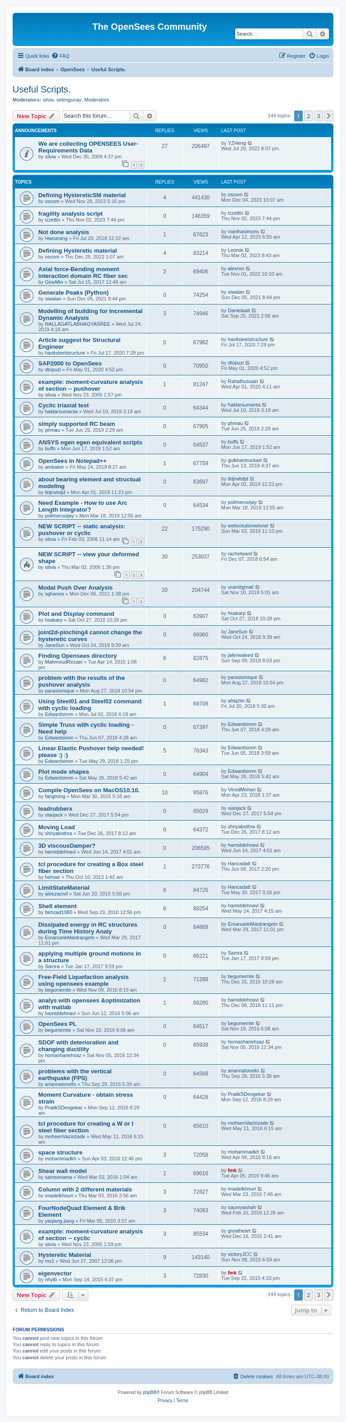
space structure (60, 1152)
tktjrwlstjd (55, 492)
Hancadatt (239, 863)
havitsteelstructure (65, 353)
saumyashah (242, 1207)
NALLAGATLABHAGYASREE (77, 324)
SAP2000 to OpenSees (70, 363)
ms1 (50, 1261)
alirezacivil (56, 893)
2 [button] (308, 116)
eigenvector (55, 1273)
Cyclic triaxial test (63, 405)
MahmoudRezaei (63, 662)
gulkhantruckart (245, 460)
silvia (48, 99)
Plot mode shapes (63, 771)
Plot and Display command (76, 613)
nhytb (51, 1279)
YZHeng (237, 143)
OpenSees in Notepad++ (72, 460)
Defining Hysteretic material (77, 250)
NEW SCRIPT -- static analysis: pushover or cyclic (81, 529)
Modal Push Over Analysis (75, 587)
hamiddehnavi (60, 851)
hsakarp (54, 620)
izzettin (52, 219)
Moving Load (56, 827)
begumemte (58, 990)
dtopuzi (53, 369)
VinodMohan (242, 789)
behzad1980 (59, 912)
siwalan (53, 298)
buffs (50, 448)
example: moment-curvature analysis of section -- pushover (90, 385)
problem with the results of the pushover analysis (81, 681)
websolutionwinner (248, 525)
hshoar (52, 877)
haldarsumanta (61, 411)
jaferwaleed (240, 655)
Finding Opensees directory (77, 655)
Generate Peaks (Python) (73, 292)
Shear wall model (62, 1171)
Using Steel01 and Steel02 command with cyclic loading (89, 704)
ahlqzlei (236, 700)
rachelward (240, 553)
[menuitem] (60, 56)
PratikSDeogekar (63, 1107)
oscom (52, 201)
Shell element (57, 906)
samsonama (58, 1177)
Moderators (96, 99)
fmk (232, 1170)
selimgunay (69, 99)
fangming (55, 796)
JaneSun (54, 645)
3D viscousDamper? (67, 845)
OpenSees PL (57, 1023)
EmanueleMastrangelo (70, 937)
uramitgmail (241, 587)
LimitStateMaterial (64, 887)
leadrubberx (55, 808)
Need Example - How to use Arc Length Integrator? (82, 506)
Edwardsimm (59, 714)
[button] (328, 116)
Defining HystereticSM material (82, 195)
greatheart (239, 1230)
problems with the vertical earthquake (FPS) (75, 1074)
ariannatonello (60, 1084)
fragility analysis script (70, 213)
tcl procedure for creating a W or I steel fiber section (85, 1127)
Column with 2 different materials (85, 1189)
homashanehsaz (63, 1055)
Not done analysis (63, 232)
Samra (52, 966)
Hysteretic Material (64, 1254)
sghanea (54, 593)
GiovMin (54, 282)
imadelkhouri (59, 1195)
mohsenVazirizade (65, 1136)
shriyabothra (59, 833)
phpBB (149, 1392)
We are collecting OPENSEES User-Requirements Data (88, 147)
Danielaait (239, 310)
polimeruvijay (59, 515)
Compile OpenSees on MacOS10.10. (89, 790)
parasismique (59, 690)
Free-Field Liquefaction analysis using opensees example (83, 980)
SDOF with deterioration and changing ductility (78, 1046)
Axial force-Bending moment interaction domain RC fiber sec (83, 272)
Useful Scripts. (42, 89)
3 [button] (318, 116)
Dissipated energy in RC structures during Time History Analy (87, 928)
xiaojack (54, 814)
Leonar (235, 250)
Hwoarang (56, 238)
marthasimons (243, 231)
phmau (52, 430)
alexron (236, 268)
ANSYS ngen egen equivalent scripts (90, 442)
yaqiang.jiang (59, 1220)
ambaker (54, 467)
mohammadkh (61, 1158)
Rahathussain (243, 381)
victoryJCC (240, 1254)
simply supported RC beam (76, 423)
